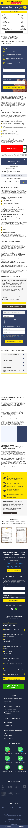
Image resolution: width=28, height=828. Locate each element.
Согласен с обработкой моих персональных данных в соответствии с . (13, 336)
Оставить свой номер (14, 570)
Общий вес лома (7, 79)
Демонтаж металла (7, 29)
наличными (9, 323)
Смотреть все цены (14, 303)
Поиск (16, 7)
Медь (3, 20)
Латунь (4, 24)
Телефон (5, 74)
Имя (4, 68)
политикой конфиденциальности (11, 337)
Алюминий (5, 18)
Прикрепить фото (7, 595)
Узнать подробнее (10, 513)
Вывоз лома (5, 28)
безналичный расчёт (11, 321)
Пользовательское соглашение (14, 819)
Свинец (4, 25)
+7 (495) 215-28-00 (14, 563)
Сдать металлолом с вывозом (14, 306)
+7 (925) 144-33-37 (14, 566)
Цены (21, 7)
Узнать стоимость (14, 600)
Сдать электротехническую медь (14, 87)
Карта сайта (14, 824)
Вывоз (25, 7)
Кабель (4, 17)
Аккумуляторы (6, 16)
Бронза (4, 21)
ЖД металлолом (6, 22)
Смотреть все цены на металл (14, 31)
